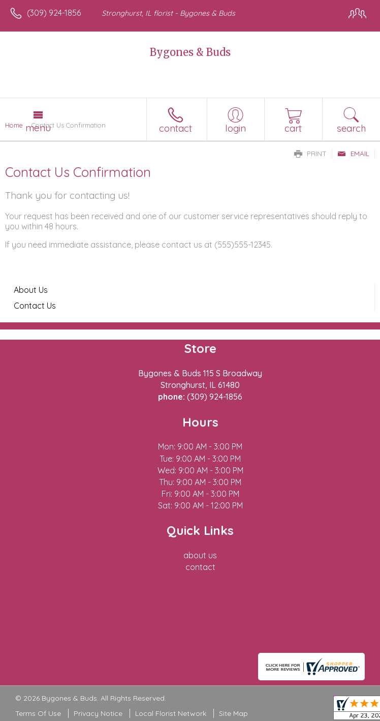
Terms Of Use (38, 713)
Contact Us (35, 306)
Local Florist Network (170, 713)
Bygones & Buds (190, 52)
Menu (38, 128)
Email (353, 153)
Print (310, 153)
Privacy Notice (98, 713)
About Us (31, 290)
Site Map (233, 713)
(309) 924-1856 (54, 13)
